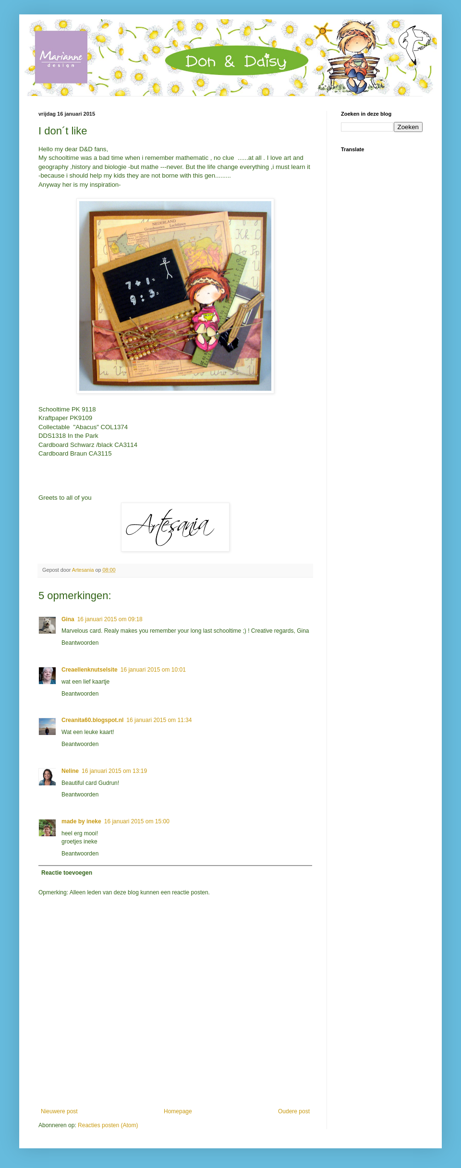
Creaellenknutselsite (89, 669)
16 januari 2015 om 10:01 (153, 669)
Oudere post (294, 1111)
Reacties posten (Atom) (108, 1125)
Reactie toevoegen (66, 872)
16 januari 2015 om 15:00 (137, 821)
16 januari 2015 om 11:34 (159, 720)
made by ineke (81, 821)
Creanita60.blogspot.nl (92, 720)
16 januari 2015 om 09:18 (110, 619)
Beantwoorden (79, 642)
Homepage (178, 1111)
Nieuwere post (59, 1111)
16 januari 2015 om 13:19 (114, 771)
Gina (67, 619)
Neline (70, 771)
